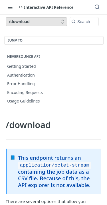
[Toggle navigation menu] (10, 7)
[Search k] (84, 21)
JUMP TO (15, 40)
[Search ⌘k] (97, 7)
